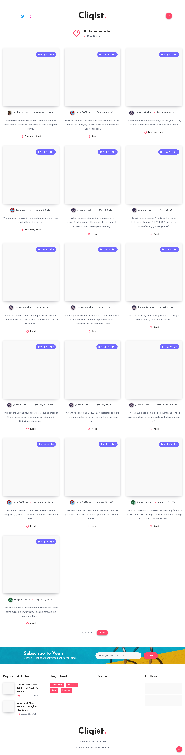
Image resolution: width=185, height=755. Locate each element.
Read (38, 137)
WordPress (100, 741)
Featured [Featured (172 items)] (72, 685)
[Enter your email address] (118, 655)
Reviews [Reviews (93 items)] (66, 690)
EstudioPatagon (102, 747)
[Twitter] (23, 16)
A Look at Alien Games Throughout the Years (27, 706)
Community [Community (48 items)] (57, 685)
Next (102, 633)
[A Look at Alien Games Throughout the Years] (8, 706)
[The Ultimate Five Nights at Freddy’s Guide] (8, 688)
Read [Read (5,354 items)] (54, 690)
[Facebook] (16, 16)
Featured (29, 137)
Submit (150, 656)
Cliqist (92, 16)
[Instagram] (29, 16)
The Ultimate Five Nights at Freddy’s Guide (27, 688)
